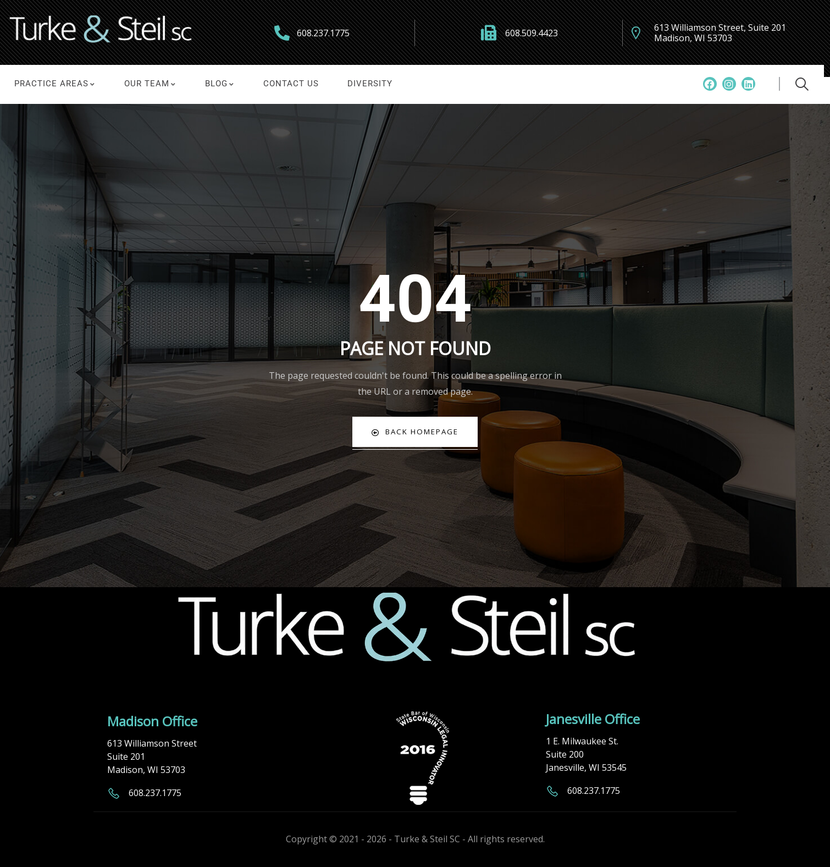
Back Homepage (415, 432)
